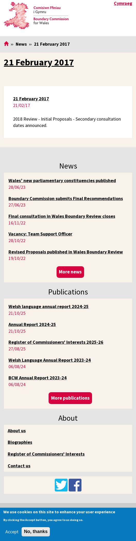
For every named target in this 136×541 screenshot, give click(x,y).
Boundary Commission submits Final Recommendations (65, 198)
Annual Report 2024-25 (32, 324)
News (21, 44)
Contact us (19, 466)
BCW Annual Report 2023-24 (37, 378)
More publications (70, 398)
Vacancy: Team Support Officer (40, 234)
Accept (12, 532)
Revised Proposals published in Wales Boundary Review (65, 252)
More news (70, 272)
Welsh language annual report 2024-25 (48, 306)
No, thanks (36, 531)
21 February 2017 (39, 62)
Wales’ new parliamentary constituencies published (62, 180)
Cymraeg (123, 3)
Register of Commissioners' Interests (46, 454)
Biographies (20, 442)
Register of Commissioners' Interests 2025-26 (55, 342)
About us (17, 431)
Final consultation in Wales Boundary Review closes (61, 216)
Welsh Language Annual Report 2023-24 (49, 360)
